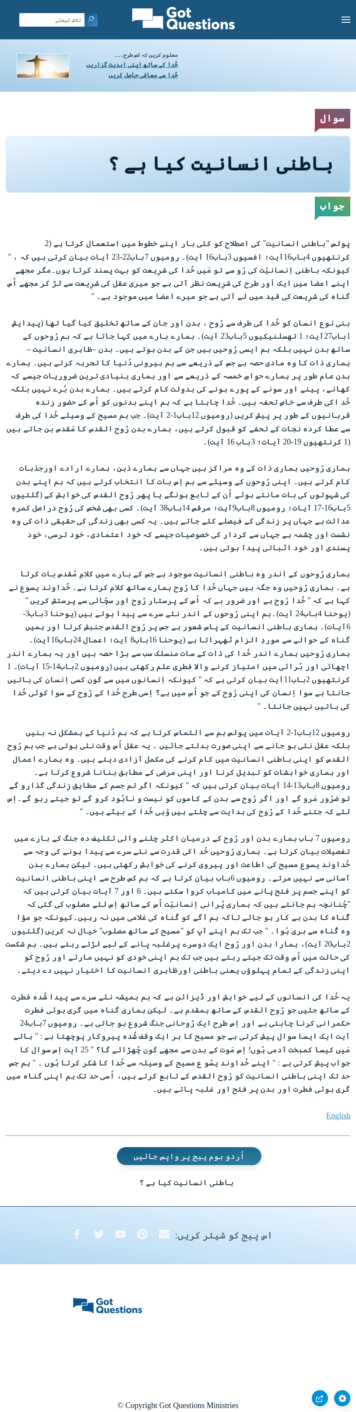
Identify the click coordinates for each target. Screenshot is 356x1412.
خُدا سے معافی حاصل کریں (143, 75)
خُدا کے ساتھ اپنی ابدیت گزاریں (132, 65)
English (338, 1115)
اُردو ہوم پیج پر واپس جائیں (189, 1156)
